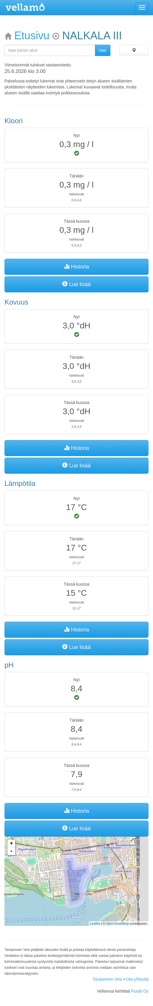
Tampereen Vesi (107, 979)
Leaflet (95, 923)
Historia (76, 266)
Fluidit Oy (140, 991)
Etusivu (31, 35)
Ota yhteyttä (137, 979)
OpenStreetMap (117, 923)
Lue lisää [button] (76, 284)
